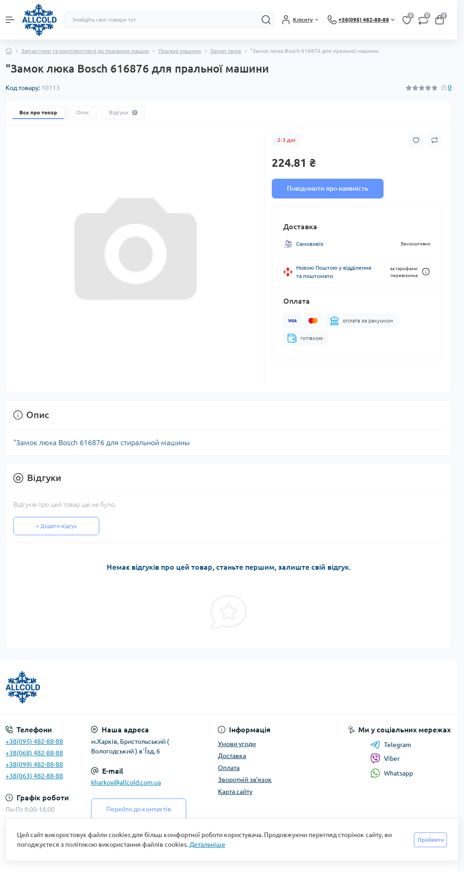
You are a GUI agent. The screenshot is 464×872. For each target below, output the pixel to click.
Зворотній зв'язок (245, 779)
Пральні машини (179, 51)
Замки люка (225, 51)
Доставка (232, 755)
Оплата (229, 767)
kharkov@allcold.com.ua (126, 782)
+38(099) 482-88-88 (34, 764)
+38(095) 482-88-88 (34, 741)
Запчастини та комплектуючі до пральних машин (85, 51)
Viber (385, 758)
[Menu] (10, 20)
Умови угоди (237, 743)
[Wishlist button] (416, 140)
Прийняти (431, 840)
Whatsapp (391, 773)
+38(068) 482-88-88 (34, 753)
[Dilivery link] (425, 271)
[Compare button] (434, 140)
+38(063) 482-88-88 (34, 776)
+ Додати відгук (56, 526)
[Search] (266, 19)
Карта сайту (235, 791)
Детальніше (207, 844)
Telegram (390, 745)
